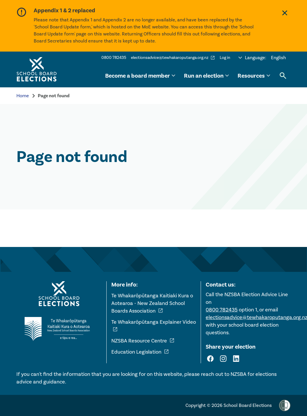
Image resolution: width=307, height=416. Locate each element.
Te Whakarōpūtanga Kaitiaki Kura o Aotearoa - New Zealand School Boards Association (152, 303)
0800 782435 (113, 57)
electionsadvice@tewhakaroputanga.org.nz (173, 58)
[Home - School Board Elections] (58, 293)
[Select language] (262, 58)
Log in (225, 57)
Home (22, 95)
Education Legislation (140, 352)
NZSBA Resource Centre (143, 340)
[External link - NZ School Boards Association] (59, 329)
